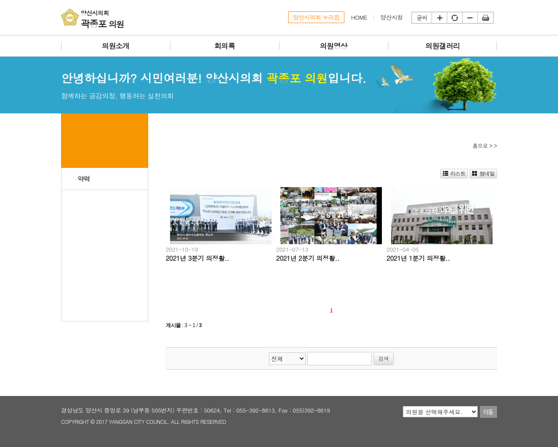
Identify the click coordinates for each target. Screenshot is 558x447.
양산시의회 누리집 (316, 17)
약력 (84, 178)
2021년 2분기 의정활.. (307, 258)
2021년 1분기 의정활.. (418, 258)
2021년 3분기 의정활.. (197, 258)
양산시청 (391, 17)
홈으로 (480, 145)
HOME (359, 17)
